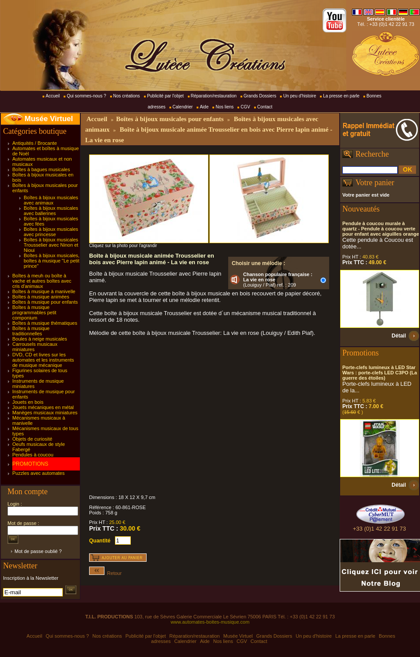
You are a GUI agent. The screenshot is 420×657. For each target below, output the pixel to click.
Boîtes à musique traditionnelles (31, 331)
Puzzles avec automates (38, 473)
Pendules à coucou (33, 454)
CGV (245, 106)
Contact (264, 106)
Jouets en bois (27, 402)
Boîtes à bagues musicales (41, 169)
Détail (398, 336)
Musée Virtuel (49, 119)
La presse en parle (341, 95)
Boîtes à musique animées (40, 296)
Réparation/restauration (214, 95)
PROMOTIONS (30, 464)
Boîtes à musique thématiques (44, 323)
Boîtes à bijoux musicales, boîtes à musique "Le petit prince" (51, 261)
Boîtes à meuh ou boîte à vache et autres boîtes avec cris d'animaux (42, 281)
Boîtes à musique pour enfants (45, 302)
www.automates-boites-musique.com (210, 622)
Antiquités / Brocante (34, 143)
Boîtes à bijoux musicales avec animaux (51, 200)
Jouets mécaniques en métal (43, 407)
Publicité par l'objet (165, 95)
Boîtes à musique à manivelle (43, 291)
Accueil (53, 95)
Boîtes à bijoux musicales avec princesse (51, 231)
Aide (204, 106)
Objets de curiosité (32, 439)
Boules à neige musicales (39, 338)
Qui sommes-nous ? (86, 95)
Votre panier (374, 182)
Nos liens (224, 106)
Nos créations (126, 95)
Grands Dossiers (260, 95)
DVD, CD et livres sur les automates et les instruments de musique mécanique (43, 360)
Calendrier (182, 106)
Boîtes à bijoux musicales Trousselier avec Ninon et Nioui (51, 245)
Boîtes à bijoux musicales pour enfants (169, 118)
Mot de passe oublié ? (38, 551)
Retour (105, 573)
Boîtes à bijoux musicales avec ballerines (51, 210)
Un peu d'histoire (299, 95)
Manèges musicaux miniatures (45, 412)
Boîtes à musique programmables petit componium (34, 312)
